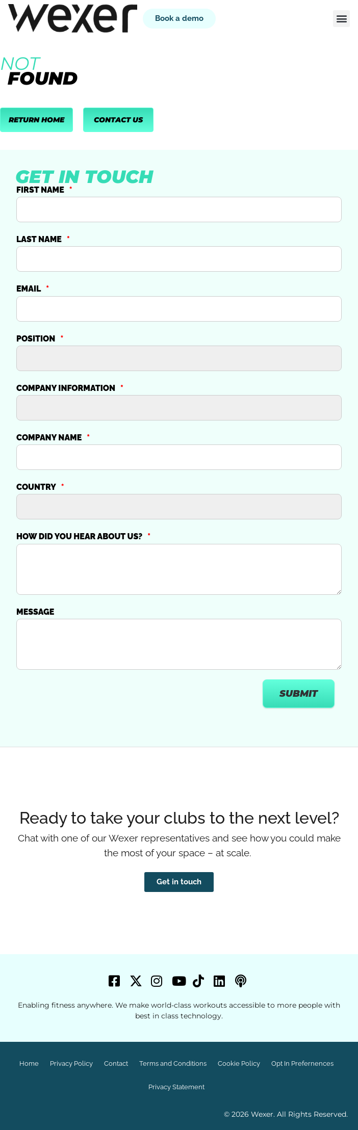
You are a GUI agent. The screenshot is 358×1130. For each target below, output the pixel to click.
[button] (341, 18)
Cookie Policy (239, 1063)
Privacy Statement (176, 1087)
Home (29, 1063)
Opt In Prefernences (302, 1063)
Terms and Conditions (173, 1063)
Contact (116, 1063)
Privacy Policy (71, 1063)
